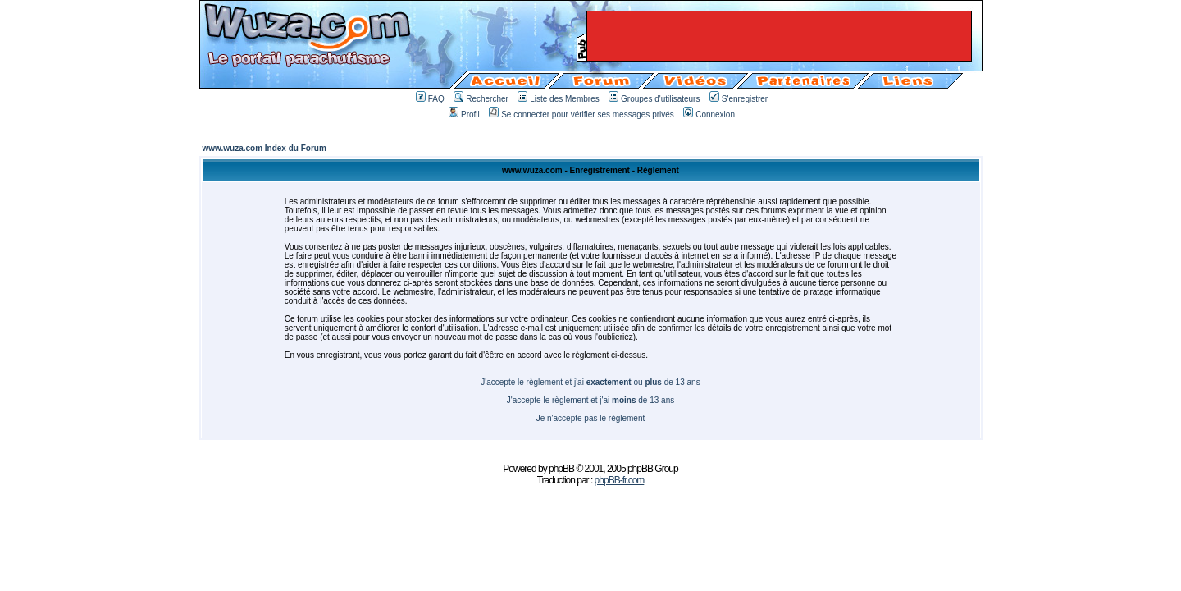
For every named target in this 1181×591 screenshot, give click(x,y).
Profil (464, 114)
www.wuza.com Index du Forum (264, 148)
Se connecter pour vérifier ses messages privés (581, 114)
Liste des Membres (558, 98)
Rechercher (481, 98)
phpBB (561, 468)
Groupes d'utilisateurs (654, 98)
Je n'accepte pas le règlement (590, 418)
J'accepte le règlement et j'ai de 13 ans (591, 400)
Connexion (709, 114)
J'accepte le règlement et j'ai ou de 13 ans (590, 382)
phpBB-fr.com (620, 480)
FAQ (430, 98)
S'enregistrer (738, 98)
